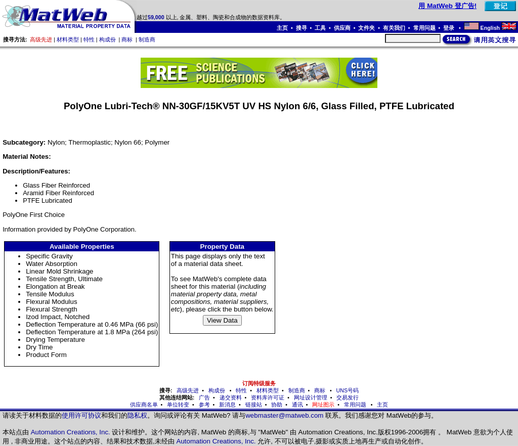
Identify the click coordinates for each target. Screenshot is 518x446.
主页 (282, 28)
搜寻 (301, 28)
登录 (449, 28)
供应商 (342, 28)
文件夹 (366, 28)
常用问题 (424, 28)
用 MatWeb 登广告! (447, 6)
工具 (320, 28)
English (490, 28)
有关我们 (394, 28)
